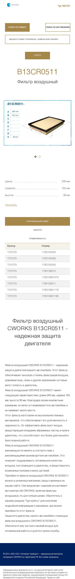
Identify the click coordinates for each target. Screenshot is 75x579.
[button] (35, 156)
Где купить (11, 205)
